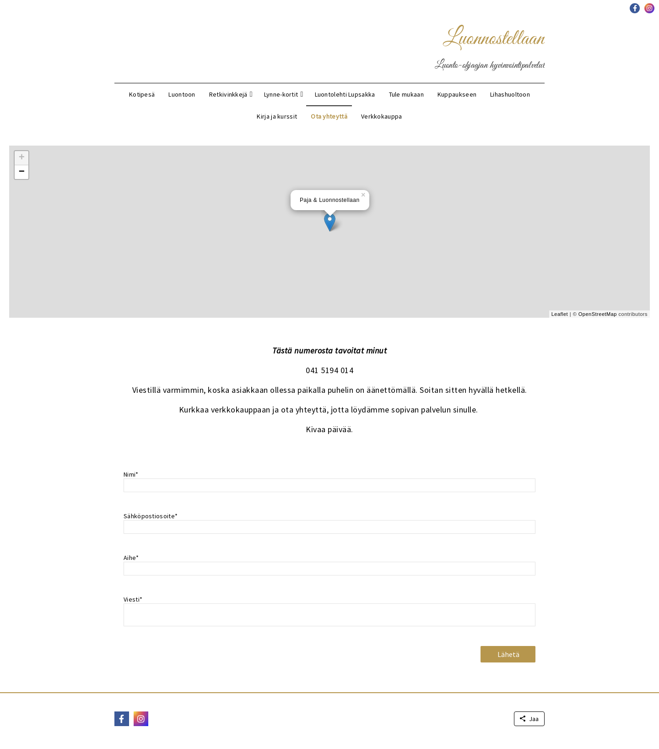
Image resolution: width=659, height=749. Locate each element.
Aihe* (131, 558)
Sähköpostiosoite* (151, 516)
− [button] (22, 172)
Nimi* (131, 474)
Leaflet (559, 314)
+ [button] (22, 158)
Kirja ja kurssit (277, 116)
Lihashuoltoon (510, 94)
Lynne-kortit (281, 94)
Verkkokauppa (381, 116)
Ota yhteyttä (329, 116)
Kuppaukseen (457, 94)
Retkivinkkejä (228, 94)
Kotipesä (142, 94)
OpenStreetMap (597, 314)
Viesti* (133, 599)
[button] (635, 8)
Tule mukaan (406, 94)
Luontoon (181, 94)
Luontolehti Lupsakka (345, 94)
